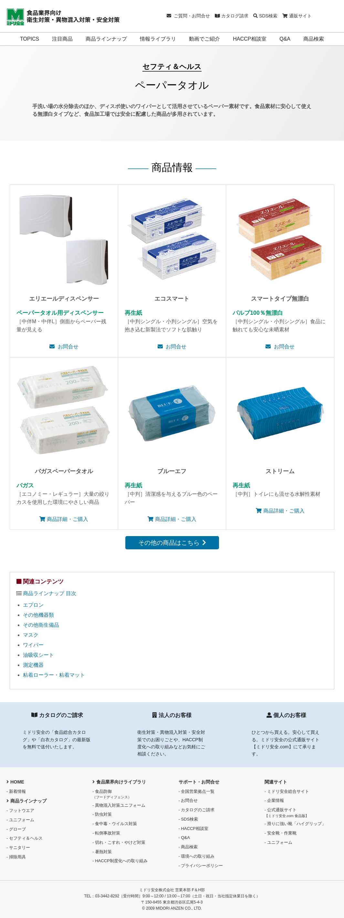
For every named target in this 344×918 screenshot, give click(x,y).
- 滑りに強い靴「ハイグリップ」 (295, 823)
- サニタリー (18, 847)
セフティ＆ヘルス (172, 67)
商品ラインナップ (106, 39)
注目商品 (62, 39)
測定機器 (33, 665)
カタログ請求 (231, 15)
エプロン (33, 605)
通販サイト (297, 15)
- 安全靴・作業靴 (281, 833)
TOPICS (29, 39)
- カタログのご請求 (197, 809)
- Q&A (184, 837)
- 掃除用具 (16, 856)
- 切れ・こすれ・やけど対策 (118, 842)
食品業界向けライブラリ (119, 781)
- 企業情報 (274, 800)
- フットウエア (20, 810)
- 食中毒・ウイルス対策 (114, 823)
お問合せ (63, 346)
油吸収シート (38, 655)
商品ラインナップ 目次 (49, 593)
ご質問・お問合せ (188, 15)
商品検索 (313, 39)
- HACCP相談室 (193, 828)
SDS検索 (265, 15)
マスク (30, 635)
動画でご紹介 (204, 39)
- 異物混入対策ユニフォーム (118, 805)
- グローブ (16, 829)
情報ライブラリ (158, 39)
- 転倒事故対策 (106, 833)
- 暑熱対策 (102, 851)
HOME (15, 781)
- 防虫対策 (102, 814)
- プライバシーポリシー (201, 865)
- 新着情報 (16, 791)
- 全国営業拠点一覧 (197, 791)
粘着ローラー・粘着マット (54, 675)
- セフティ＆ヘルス (24, 838)
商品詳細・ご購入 (63, 519)
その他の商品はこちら (172, 542)
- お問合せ (188, 800)
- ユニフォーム (20, 819)
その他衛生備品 (41, 625)
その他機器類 (38, 615)
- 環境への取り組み (197, 856)
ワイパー (33, 645)
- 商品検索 (188, 846)
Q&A (284, 39)
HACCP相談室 (249, 39)
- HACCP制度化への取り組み (119, 860)
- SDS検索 (188, 819)
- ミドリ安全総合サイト (287, 791)
